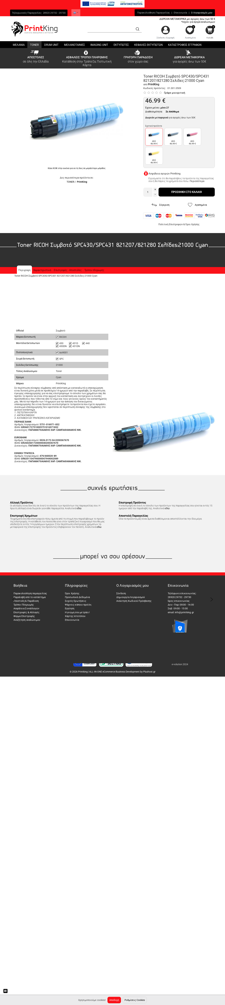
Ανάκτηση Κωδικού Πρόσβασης (134, 601)
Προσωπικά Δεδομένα (77, 597)
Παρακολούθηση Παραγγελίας (153, 12)
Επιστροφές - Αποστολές (68, 270)
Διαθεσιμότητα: (153, 111)
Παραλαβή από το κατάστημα (29, 597)
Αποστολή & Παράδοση (26, 601)
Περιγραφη (24, 270)
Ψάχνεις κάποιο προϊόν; (78, 604)
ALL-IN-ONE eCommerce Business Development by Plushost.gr (122, 671)
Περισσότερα (197, 181)
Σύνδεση (161, 38)
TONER (70, 181)
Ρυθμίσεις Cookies (135, 1000)
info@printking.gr (184, 612)
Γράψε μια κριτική (174, 92)
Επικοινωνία (180, 12)
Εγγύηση (69, 608)
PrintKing (82, 181)
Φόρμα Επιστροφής (24, 616)
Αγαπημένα (190, 38)
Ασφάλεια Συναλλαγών (26, 608)
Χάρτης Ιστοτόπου (75, 616)
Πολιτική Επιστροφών (170, 224)
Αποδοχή (114, 1000)
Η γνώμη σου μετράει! (77, 612)
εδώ (79, 508)
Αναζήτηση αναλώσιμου (26, 620)
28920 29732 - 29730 (54, 12)
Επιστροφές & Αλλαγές (26, 612)
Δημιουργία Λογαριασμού (130, 597)
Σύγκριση (160, 205)
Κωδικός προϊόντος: (154, 88)
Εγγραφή (170, 38)
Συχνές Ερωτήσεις (75, 601)
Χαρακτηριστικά (42, 270)
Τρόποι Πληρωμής (23, 604)
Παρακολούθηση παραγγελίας (30, 593)
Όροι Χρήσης (192, 224)
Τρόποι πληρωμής (94, 270)
